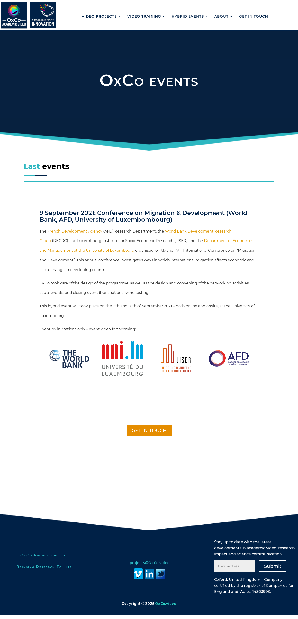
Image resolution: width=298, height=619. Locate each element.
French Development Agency (74, 235)
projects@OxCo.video (150, 566)
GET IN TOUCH (253, 16)
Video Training (144, 16)
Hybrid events (188, 16)
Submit (272, 570)
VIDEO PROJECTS (99, 16)
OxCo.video (165, 607)
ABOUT (221, 16)
